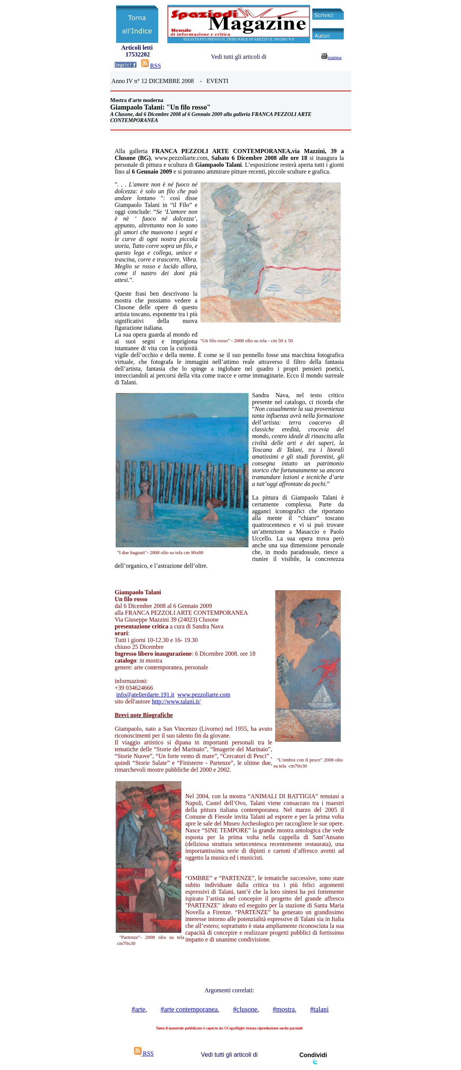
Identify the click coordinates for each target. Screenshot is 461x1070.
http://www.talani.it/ (176, 701)
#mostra (284, 1009)
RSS (155, 66)
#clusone (245, 1009)
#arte (138, 1009)
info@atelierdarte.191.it (145, 694)
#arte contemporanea (188, 1009)
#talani (319, 1009)
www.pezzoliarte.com (204, 694)
